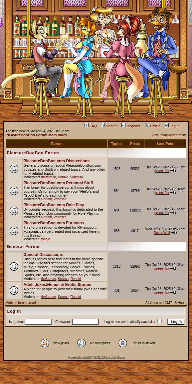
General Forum (23, 246)
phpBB (87, 357)
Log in (172, 126)
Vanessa (76, 177)
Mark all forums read (20, 303)
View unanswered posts (168, 135)
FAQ (91, 126)
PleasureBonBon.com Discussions (56, 161)
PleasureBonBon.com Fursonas (53, 223)
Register (130, 126)
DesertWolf (162, 233)
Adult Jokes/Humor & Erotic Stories (57, 284)
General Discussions (43, 254)
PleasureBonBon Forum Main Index (36, 135)
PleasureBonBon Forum (33, 153)
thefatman (48, 177)
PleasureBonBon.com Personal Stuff (58, 183)
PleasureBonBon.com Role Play (53, 205)
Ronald (63, 177)
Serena (63, 279)
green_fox (161, 171)
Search (109, 126)
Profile (152, 126)
